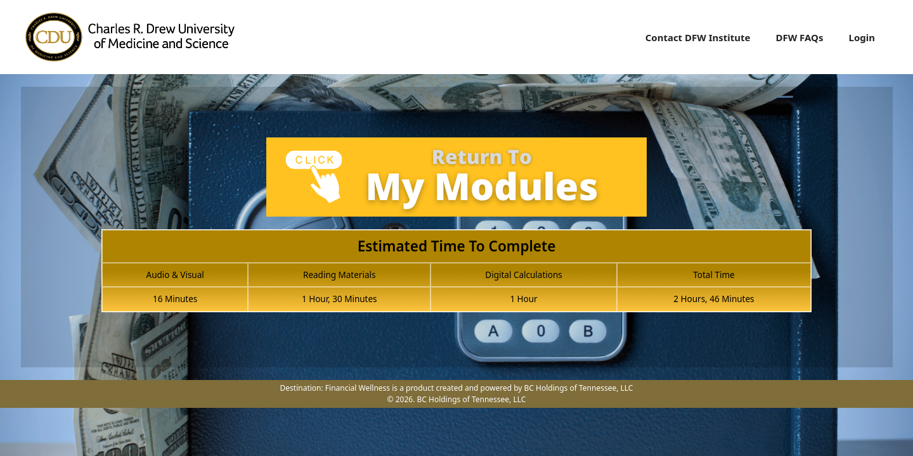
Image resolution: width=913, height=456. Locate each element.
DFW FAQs (799, 37)
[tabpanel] (456, 231)
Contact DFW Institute (698, 37)
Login (862, 37)
